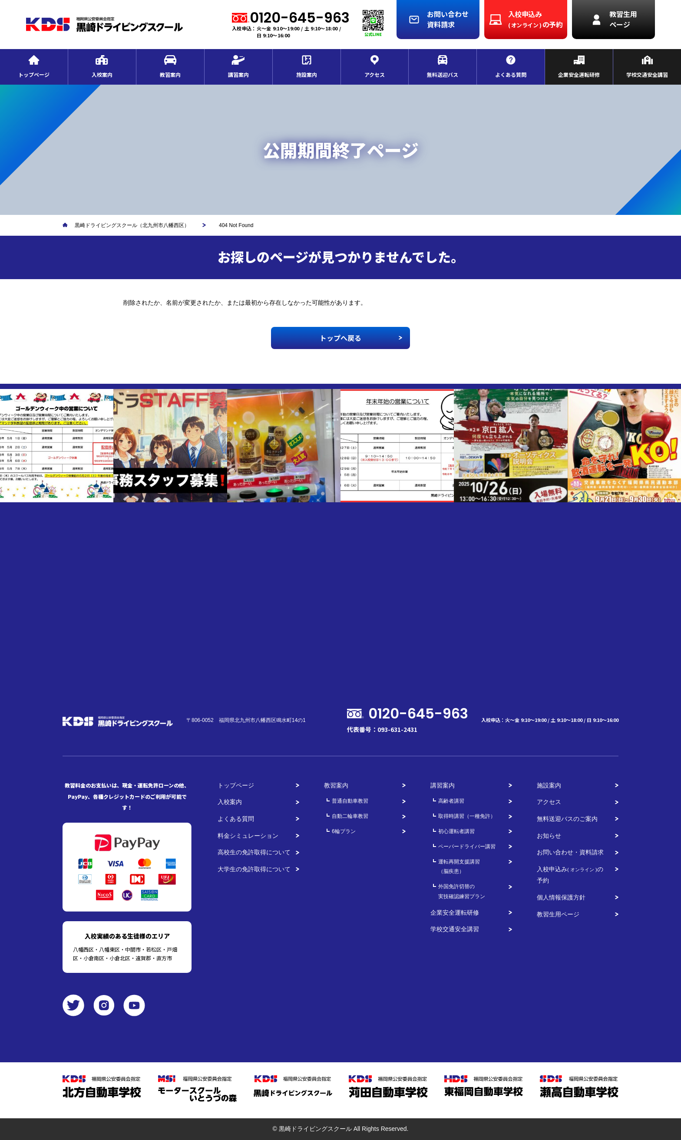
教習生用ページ (558, 914)
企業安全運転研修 (454, 912)
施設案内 (549, 785)
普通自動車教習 (350, 801)
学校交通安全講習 (454, 929)
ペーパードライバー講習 (467, 846)
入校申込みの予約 (570, 875)
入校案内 (230, 801)
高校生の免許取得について (254, 852)
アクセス (549, 801)
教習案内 (336, 785)
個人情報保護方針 (561, 897)
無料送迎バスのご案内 (567, 818)
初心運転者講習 (456, 831)
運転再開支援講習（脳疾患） (459, 867)
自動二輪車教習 (350, 816)
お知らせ (549, 835)
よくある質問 (236, 818)
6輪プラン (344, 831)
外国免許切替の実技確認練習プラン (461, 891)
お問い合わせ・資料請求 (570, 852)
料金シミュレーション (248, 835)
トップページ (236, 785)
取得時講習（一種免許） (467, 816)
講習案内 (442, 785)
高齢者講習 (451, 801)
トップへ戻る (340, 338)
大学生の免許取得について (254, 869)
